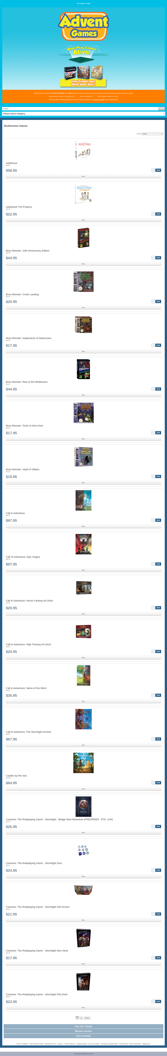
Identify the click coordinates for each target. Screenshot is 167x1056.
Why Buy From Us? (50, 1044)
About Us (60, 1044)
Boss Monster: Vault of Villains (22, 469)
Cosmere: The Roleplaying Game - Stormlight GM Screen (37, 906)
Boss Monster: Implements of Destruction (28, 338)
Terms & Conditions (22, 1044)
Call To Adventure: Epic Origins (23, 556)
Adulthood (11, 163)
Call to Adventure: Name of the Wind (26, 688)
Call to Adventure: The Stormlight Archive (28, 731)
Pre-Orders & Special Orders (109, 1044)
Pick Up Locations (94, 1044)
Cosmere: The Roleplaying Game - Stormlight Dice (34, 863)
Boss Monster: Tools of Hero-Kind (24, 425)
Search (161, 108)
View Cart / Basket (83, 1026)
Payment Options (82, 1044)
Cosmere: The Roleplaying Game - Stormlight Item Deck (37, 950)
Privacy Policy (123, 1044)
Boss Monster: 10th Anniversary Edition (27, 250)
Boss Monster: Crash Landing (22, 294)
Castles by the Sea (16, 775)
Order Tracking (83, 1036)
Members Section (83, 1031)
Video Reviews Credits (36, 1044)
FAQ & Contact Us (70, 1044)
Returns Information (135, 1044)
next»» (87, 1018)
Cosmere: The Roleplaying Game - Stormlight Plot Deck (37, 994)
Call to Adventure (15, 513)
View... (84, 176)
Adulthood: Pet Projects (19, 206)
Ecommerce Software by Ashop (83, 1054)
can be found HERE (99, 99)
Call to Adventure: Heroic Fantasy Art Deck (29, 600)
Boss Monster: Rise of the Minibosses (27, 381)
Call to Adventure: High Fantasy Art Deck (28, 644)
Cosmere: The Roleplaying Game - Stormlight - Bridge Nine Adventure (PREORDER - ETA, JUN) (59, 819)
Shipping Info (146, 1044)
